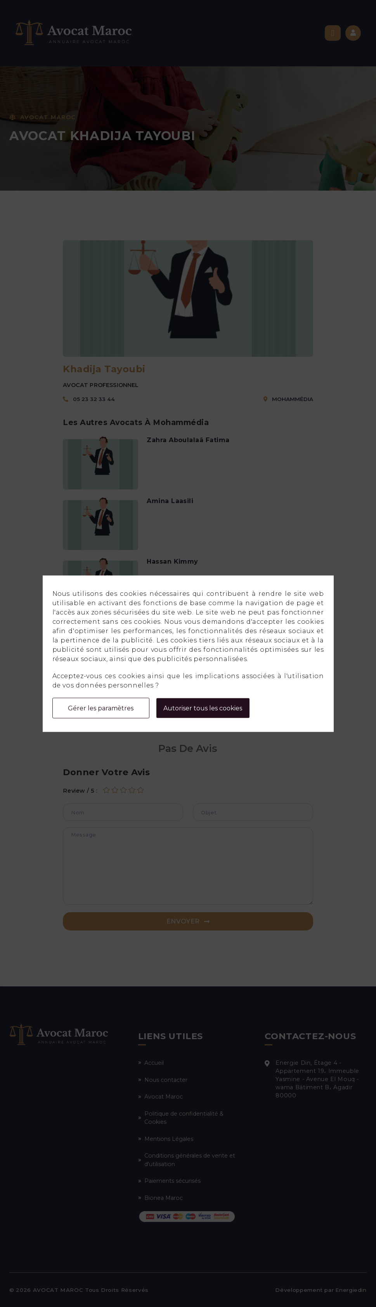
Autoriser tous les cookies (202, 708)
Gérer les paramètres (100, 708)
